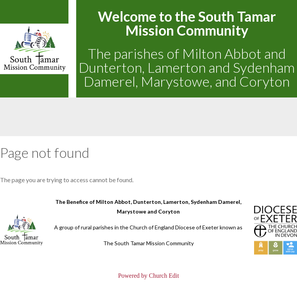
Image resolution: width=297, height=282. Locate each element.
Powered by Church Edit (148, 275)
